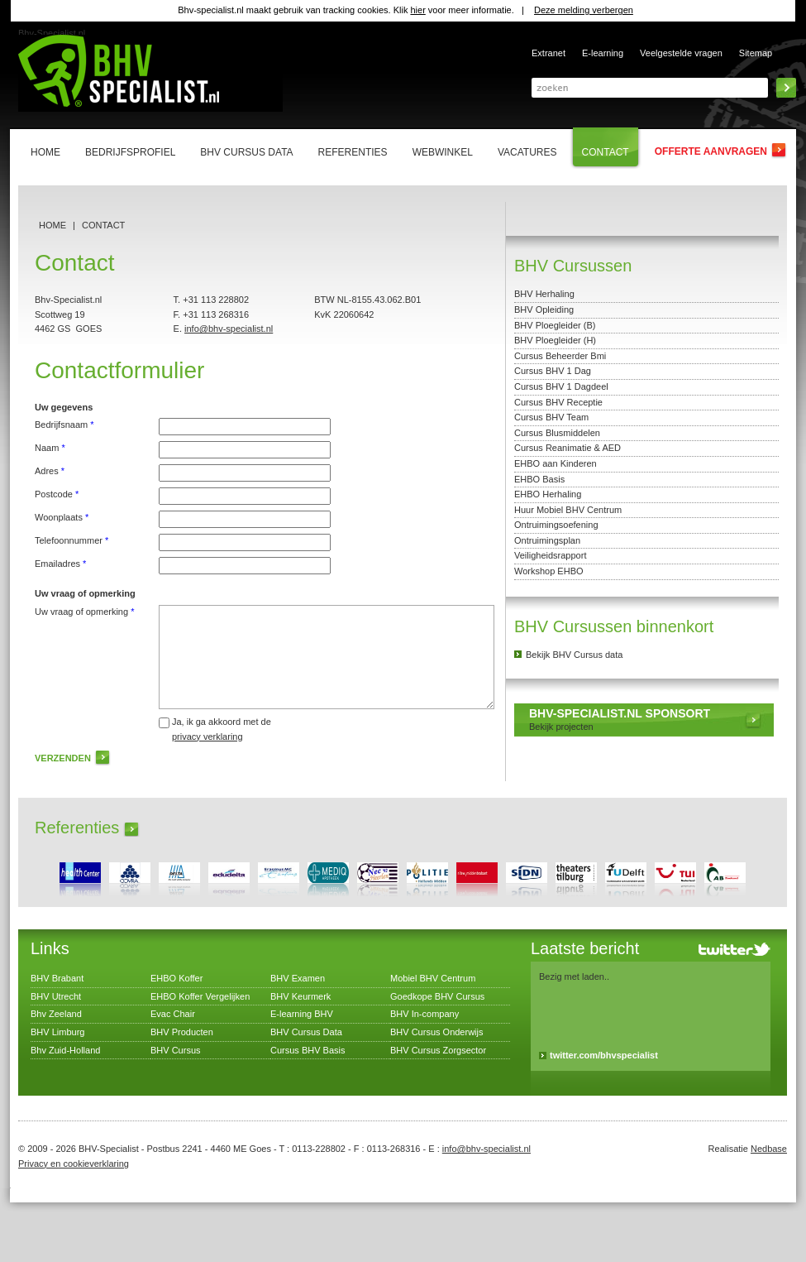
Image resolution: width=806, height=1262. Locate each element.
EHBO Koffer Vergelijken (200, 996)
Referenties (77, 827)
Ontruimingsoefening (556, 525)
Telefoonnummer (71, 540)
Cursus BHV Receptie (558, 402)
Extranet (548, 53)
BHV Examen (297, 978)
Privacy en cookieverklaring (73, 1163)
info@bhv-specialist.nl (228, 328)
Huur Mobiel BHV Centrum (568, 510)
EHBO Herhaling (547, 494)
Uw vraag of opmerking (84, 612)
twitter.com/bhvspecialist (604, 1055)
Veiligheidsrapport (550, 555)
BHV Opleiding (544, 309)
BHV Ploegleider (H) (555, 340)
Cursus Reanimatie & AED (567, 448)
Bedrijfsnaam (64, 424)
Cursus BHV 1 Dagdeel (561, 386)
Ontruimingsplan (547, 540)
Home (52, 225)
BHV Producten (181, 1032)
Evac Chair (172, 1014)
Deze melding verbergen (583, 10)
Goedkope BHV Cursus (437, 996)
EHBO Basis (539, 479)
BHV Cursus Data (306, 1032)
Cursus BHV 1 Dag (552, 371)
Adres (49, 471)
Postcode (57, 494)
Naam (50, 448)
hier (417, 10)
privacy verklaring (207, 736)
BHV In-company (424, 1014)
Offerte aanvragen (711, 151)
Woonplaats (61, 517)
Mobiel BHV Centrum (432, 978)
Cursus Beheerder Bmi (560, 356)
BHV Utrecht (56, 996)
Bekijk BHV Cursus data (574, 655)
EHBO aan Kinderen (555, 463)
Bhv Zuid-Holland (65, 1050)
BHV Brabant (57, 978)
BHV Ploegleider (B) (554, 325)
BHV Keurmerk (300, 996)
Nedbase (769, 1149)
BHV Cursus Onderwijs (436, 1032)
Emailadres (60, 564)
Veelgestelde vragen (681, 53)
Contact (103, 225)
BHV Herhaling (544, 294)
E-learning (602, 53)
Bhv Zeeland (56, 1014)
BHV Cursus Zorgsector (438, 1050)
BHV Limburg (57, 1032)
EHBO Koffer (176, 978)
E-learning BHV (301, 1014)
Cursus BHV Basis (307, 1050)
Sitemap (755, 53)
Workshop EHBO (549, 571)
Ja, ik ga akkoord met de (221, 729)
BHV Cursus (175, 1050)
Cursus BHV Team (551, 417)
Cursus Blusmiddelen (557, 433)
